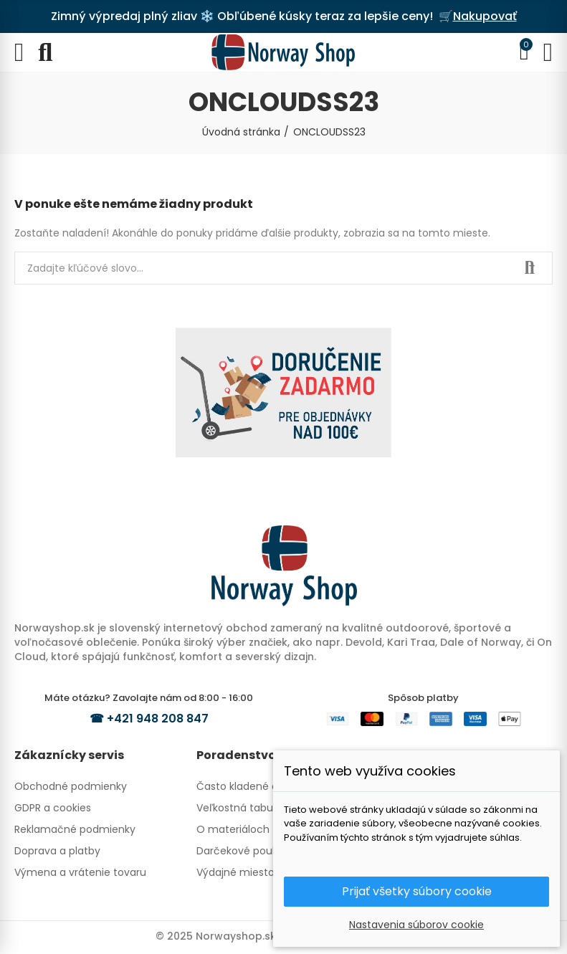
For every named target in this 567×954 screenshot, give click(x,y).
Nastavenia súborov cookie (416, 924)
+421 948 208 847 (158, 718)
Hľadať (530, 268)
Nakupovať (485, 16)
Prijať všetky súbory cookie (417, 891)
